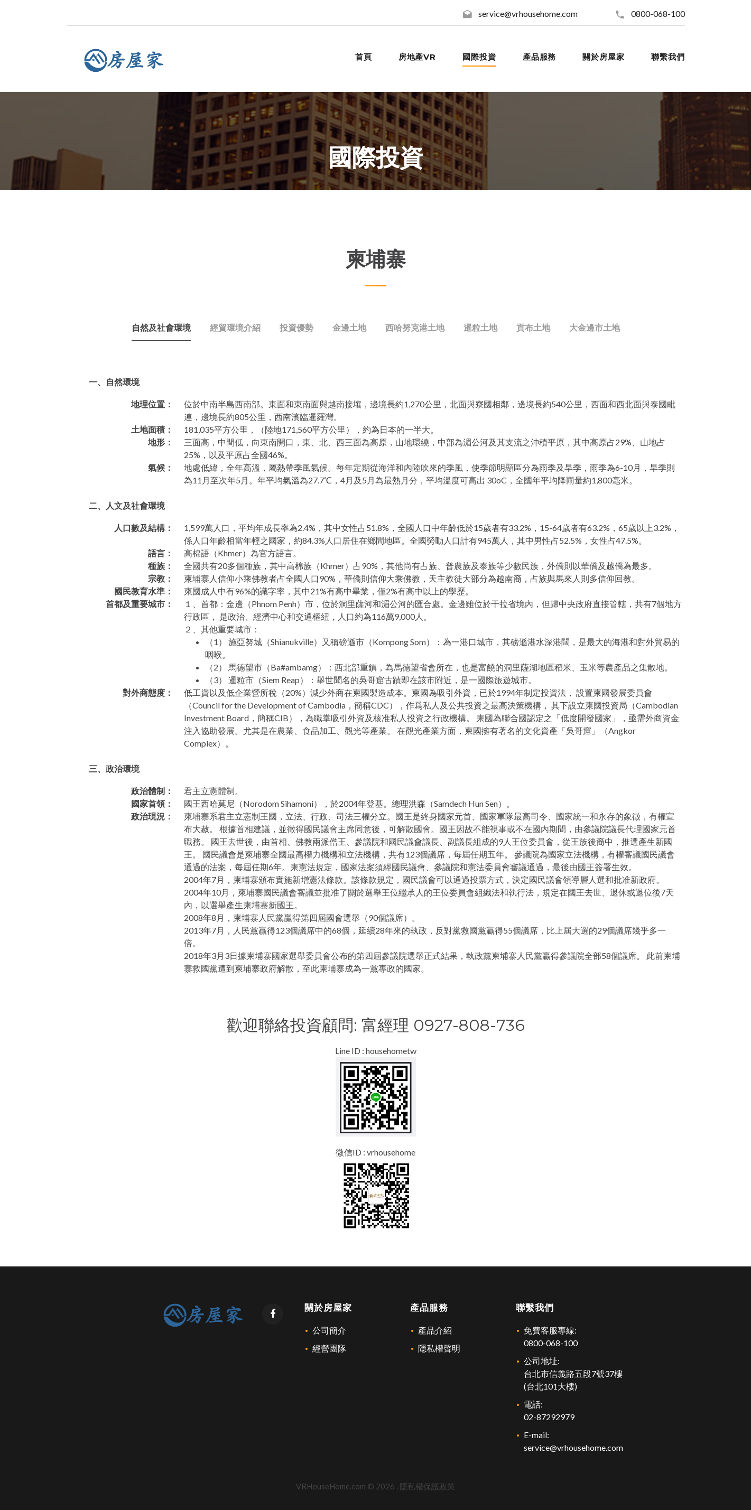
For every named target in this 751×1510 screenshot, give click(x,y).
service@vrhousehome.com (528, 13)
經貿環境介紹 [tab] (235, 327)
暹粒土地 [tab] (480, 327)
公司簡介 (329, 1330)
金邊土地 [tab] (349, 327)
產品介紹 (435, 1330)
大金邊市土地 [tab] (594, 327)
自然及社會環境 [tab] (161, 327)
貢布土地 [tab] (533, 327)
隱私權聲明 (439, 1348)
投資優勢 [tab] (296, 327)
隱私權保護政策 (427, 1486)
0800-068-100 (658, 13)
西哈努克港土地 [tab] (414, 327)
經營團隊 (329, 1348)
